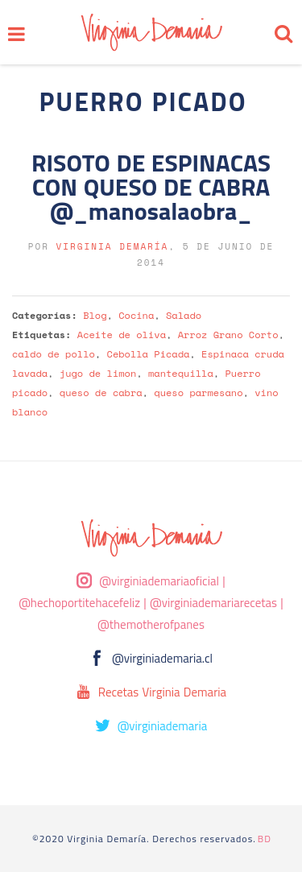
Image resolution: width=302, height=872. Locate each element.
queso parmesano (198, 392)
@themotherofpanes (151, 624)
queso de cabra (101, 392)
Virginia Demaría (112, 246)
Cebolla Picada (148, 354)
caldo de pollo (53, 354)
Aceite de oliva (121, 334)
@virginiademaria (163, 726)
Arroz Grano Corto (228, 334)
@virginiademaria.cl (162, 658)
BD (264, 838)
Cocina (136, 315)
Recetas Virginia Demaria (162, 692)
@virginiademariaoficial (159, 581)
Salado (183, 315)
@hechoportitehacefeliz (79, 602)
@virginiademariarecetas (213, 602)
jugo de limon (98, 373)
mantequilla (180, 373)
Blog (94, 315)
